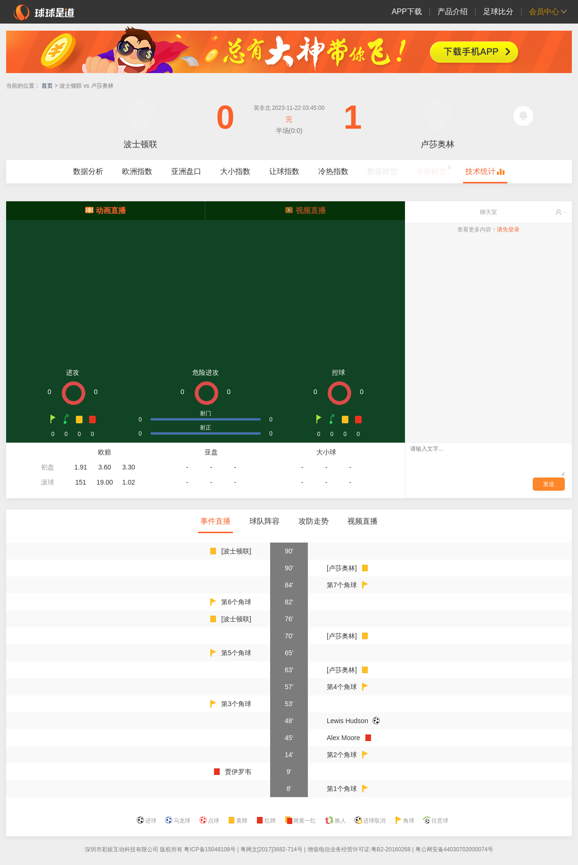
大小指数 (235, 171)
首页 (47, 85)
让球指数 (284, 171)
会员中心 (544, 12)
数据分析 (88, 171)
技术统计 (480, 171)
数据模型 (382, 171)
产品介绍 (453, 12)
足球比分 (498, 12)
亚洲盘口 (186, 171)
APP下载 (407, 12)
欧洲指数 (137, 171)
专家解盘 (431, 171)
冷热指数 (333, 171)
